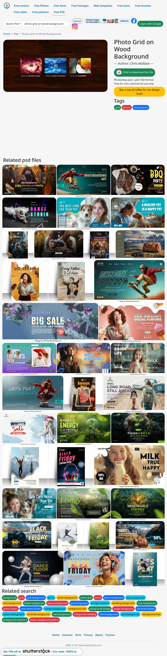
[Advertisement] (83, 133)
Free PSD (59, 12)
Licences (67, 635)
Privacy (88, 635)
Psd (16, 34)
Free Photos (41, 5)
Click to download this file (134, 73)
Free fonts (60, 5)
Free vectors (21, 5)
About (99, 635)
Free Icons (123, 5)
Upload (77, 20)
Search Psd (12, 23)
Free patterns (40, 12)
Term (78, 635)
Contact (110, 635)
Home (6, 34)
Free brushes (143, 5)
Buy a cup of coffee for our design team (140, 91)
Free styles (20, 12)
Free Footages (80, 5)
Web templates (103, 5)
